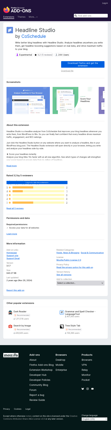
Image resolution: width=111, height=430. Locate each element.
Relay (85, 369)
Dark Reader (20, 311)
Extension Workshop (40, 369)
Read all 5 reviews (15, 208)
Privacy (6, 409)
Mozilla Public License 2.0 (69, 260)
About (32, 359)
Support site (12, 255)
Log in (105, 3)
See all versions (64, 275)
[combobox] (91, 15)
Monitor (86, 374)
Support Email (13, 258)
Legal (27, 409)
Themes (21, 16)
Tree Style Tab (72, 325)
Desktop (60, 359)
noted (28, 416)
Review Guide (37, 400)
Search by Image (22, 325)
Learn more (12, 234)
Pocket (86, 379)
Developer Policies (39, 379)
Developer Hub (37, 374)
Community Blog (38, 384)
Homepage (12, 253)
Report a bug (36, 395)
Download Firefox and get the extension (83, 64)
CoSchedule (33, 36)
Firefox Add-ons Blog (41, 364)
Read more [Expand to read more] (12, 166)
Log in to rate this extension (37, 182)
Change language (90, 415)
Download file (67, 71)
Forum (32, 390)
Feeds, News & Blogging (68, 253)
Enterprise (61, 369)
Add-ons (34, 354)
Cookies (17, 409)
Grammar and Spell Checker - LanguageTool (80, 312)
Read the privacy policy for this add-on (75, 267)
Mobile (59, 364)
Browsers (87, 359)
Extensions (8, 16)
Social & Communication (92, 253)
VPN (84, 364)
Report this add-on (15, 290)
